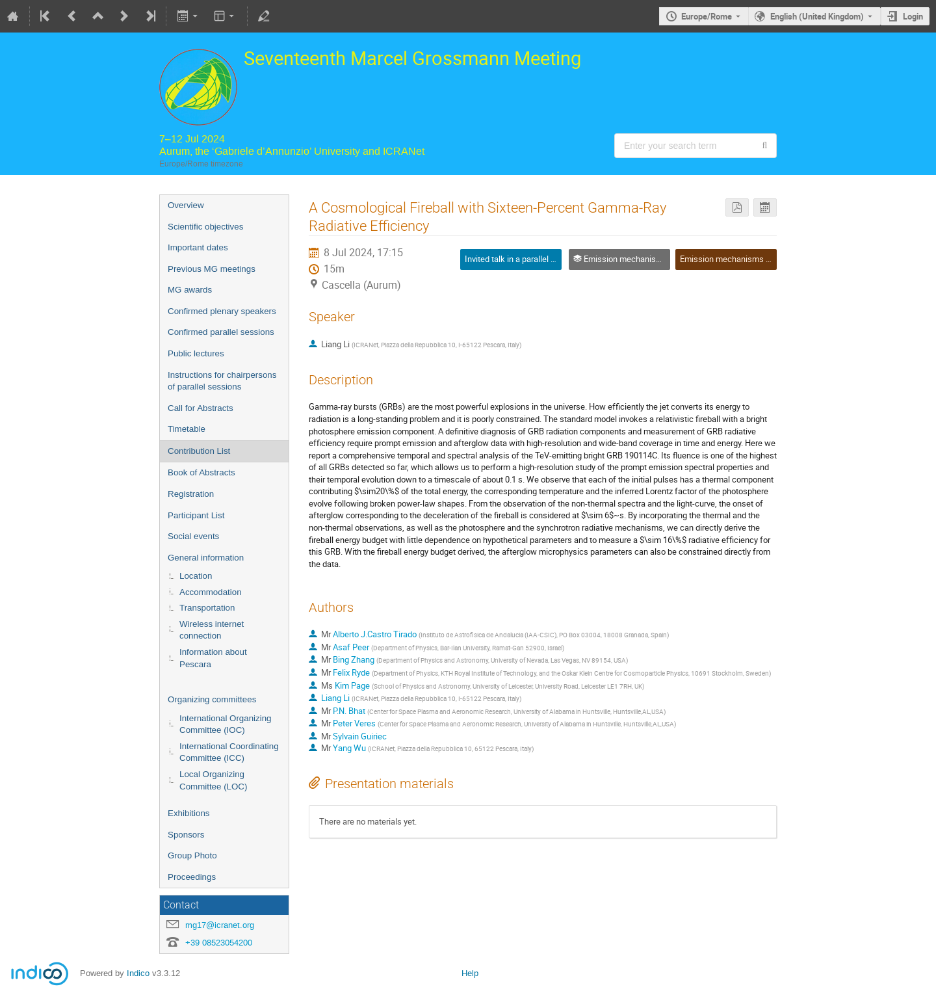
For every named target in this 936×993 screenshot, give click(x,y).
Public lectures (196, 353)
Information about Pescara (213, 658)
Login (913, 16)
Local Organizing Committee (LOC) (213, 780)
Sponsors (186, 835)
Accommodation (210, 592)
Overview (186, 205)
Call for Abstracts (200, 408)
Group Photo (192, 855)
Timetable (186, 429)
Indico (138, 973)
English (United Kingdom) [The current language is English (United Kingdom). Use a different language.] (817, 16)
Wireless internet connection (211, 630)
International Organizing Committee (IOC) (225, 724)
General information (206, 558)
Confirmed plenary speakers (222, 311)
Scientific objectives (205, 227)
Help (470, 973)
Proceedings (192, 877)
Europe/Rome (706, 16)
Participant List (196, 515)
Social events (193, 536)
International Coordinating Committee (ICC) (229, 752)
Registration (191, 494)
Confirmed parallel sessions (221, 332)
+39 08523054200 (218, 942)
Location (195, 576)
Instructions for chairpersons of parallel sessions (222, 381)
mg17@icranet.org (219, 925)
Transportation (207, 608)
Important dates (198, 247)
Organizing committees (212, 699)
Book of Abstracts (201, 472)
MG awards (190, 290)
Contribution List (199, 451)
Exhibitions (188, 813)
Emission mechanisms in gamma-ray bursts (760, 259)
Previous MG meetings (211, 269)
